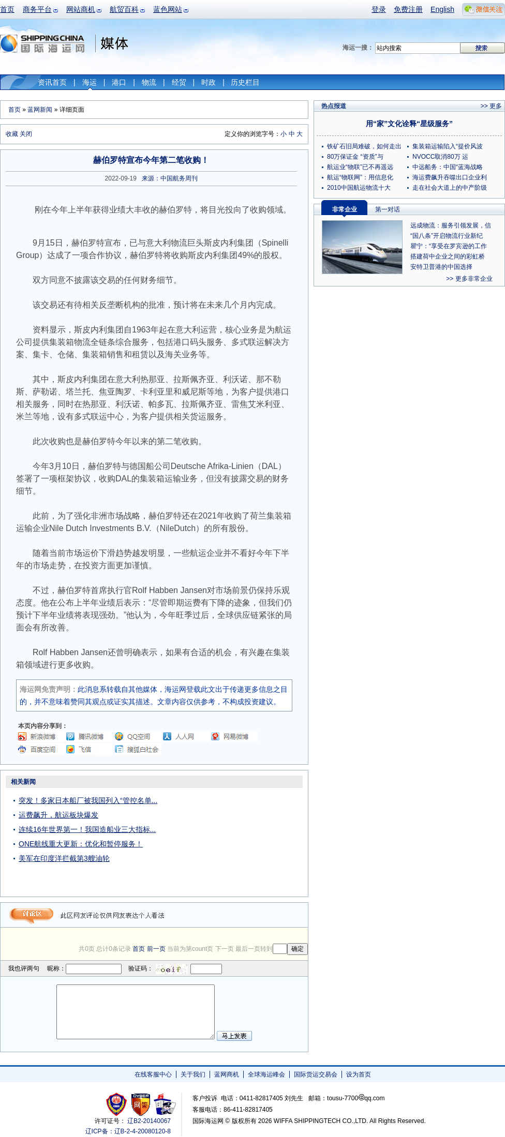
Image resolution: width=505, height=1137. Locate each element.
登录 (379, 9)
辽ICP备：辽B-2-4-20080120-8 (128, 1131)
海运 (89, 82)
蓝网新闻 (39, 109)
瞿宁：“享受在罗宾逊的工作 (448, 246)
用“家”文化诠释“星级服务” (409, 123)
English (442, 9)
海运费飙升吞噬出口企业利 (449, 177)
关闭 (26, 134)
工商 (117, 1104)
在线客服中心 (153, 1074)
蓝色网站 (167, 9)
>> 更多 (491, 106)
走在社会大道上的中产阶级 (449, 187)
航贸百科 (124, 9)
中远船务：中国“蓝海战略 (447, 167)
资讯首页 (52, 82)
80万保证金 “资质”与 (355, 156)
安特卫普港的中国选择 (441, 266)
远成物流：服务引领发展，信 (450, 225)
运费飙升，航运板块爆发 (58, 815)
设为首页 (358, 1074)
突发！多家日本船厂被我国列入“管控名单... (88, 800)
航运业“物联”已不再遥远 (360, 167)
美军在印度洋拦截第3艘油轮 (64, 858)
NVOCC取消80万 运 (440, 156)
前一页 (156, 948)
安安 (164, 1104)
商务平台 (37, 9)
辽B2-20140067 (149, 1121)
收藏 (12, 134)
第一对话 (387, 209)
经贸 (179, 82)
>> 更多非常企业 (469, 278)
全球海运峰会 (266, 1074)
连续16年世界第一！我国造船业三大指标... (87, 829)
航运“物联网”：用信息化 (360, 177)
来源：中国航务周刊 (170, 178)
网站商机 (80, 9)
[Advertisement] (243, 839)
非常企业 (344, 209)
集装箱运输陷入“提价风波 (447, 146)
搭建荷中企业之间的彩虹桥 (447, 256)
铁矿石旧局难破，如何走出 (364, 146)
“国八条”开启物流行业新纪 (446, 235)
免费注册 (408, 9)
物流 (149, 82)
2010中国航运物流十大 (359, 187)
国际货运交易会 (315, 1074)
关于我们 (193, 1074)
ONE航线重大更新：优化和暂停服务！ (81, 844)
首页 (7, 9)
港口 (119, 82)
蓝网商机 (226, 1074)
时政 (208, 82)
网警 (141, 1104)
